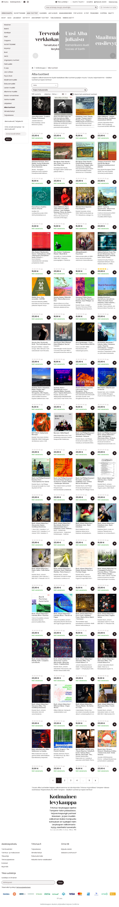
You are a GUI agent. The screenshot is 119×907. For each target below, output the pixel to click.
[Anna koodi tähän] (15, 134)
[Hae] (96, 7)
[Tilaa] (60, 883)
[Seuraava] (95, 780)
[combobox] (71, 7)
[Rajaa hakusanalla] (59, 90)
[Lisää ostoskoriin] (49, 137)
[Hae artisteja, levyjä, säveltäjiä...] (71, 7)
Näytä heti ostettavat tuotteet (86, 94)
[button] (23, 887)
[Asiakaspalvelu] (16, 2)
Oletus (55, 94)
